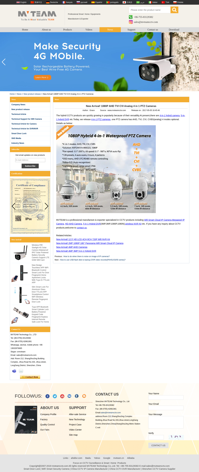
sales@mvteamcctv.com (146, 22)
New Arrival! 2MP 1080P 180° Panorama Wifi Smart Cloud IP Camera (89, 243)
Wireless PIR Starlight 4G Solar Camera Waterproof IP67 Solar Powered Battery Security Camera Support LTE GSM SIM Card (40, 252)
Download (174, 29)
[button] (195, 62)
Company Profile (48, 414)
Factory (44, 419)
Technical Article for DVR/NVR (25, 129)
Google (106, 458)
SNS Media (16, 138)
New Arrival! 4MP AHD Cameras (71, 247)
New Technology (77, 419)
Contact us (152, 29)
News (110, 29)
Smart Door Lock (19, 133)
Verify (151, 433)
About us (46, 29)
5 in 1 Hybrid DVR (92, 224)
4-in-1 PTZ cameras (101, 119)
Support (131, 29)
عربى (142, 2)
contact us (82, 227)
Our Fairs (44, 429)
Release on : (136, 110)
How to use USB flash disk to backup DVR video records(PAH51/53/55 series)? (92, 260)
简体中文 (38, 2)
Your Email (153, 404)
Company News (18, 105)
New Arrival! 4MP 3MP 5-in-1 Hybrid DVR (76, 251)
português (114, 2)
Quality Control (47, 424)
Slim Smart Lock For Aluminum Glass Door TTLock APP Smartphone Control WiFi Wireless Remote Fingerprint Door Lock (40, 294)
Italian (155, 2)
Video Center (75, 429)
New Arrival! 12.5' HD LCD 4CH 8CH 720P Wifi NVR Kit (83, 239)
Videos (88, 29)
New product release (32, 94)
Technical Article (19, 114)
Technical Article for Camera (24, 124)
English (23, 2)
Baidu (88, 458)
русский (84, 2)
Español (98, 2)
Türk (167, 2)
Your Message (155, 414)
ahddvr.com (76, 458)
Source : (104, 110)
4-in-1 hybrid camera (170, 115)
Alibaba (130, 458)
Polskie (180, 2)
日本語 (129, 2)
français (69, 2)
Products (67, 29)
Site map (73, 435)
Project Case (75, 424)
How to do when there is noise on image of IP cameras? (86, 256)
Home (25, 29)
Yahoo (97, 458)
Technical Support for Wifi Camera (27, 119)
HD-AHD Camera (73, 224)
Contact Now (30, 377)
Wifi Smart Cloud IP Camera (157, 220)
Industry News (18, 143)
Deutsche (54, 2)
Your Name (153, 393)
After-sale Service (77, 414)
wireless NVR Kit (133, 224)
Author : (86, 110)
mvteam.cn (118, 458)
